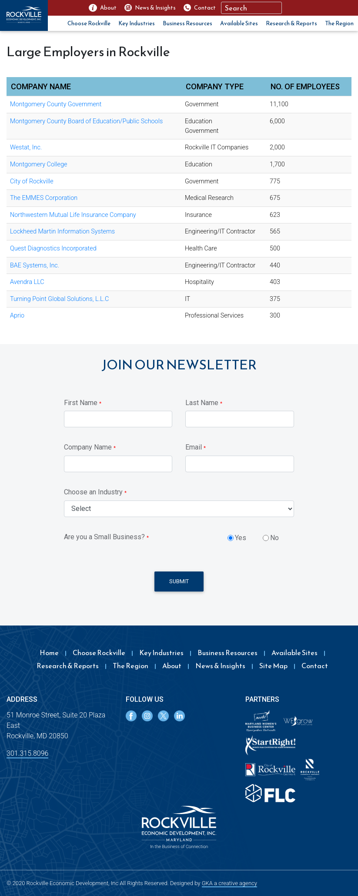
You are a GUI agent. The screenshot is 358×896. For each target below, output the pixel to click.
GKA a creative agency (229, 883)
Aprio (17, 315)
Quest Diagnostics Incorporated (53, 248)
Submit (179, 581)
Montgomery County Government (55, 104)
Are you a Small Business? (106, 537)
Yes (240, 538)
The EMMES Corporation (43, 198)
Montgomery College (38, 164)
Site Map (273, 665)
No (274, 538)
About (171, 665)
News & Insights (220, 665)
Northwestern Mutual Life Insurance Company (73, 215)
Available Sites (239, 23)
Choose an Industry (95, 492)
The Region (339, 23)
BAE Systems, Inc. (34, 265)
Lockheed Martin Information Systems (62, 231)
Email (195, 447)
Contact (314, 665)
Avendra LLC (27, 282)
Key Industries (136, 23)
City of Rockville (32, 181)
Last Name (203, 403)
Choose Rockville (88, 23)
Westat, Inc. (26, 147)
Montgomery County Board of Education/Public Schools (86, 121)
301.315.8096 (27, 753)
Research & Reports (291, 23)
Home (49, 652)
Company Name (90, 447)
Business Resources (187, 23)
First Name (82, 403)
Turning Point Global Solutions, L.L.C (59, 299)
